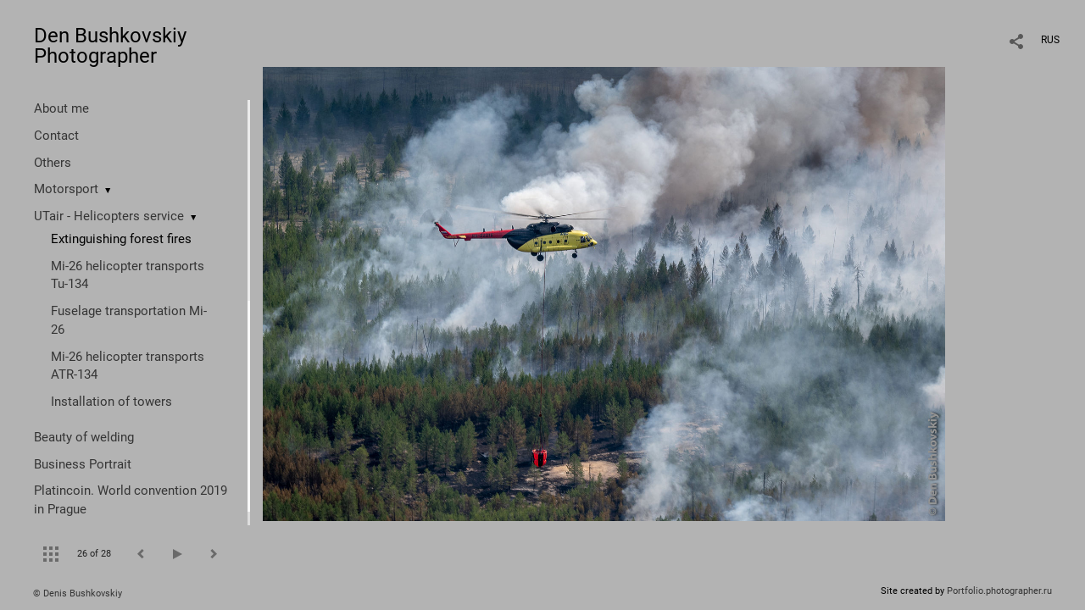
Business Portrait (82, 464)
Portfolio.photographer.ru (999, 590)
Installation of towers (111, 401)
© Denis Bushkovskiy (77, 593)
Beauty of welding (84, 437)
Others (52, 162)
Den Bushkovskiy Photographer (110, 46)
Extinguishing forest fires (121, 239)
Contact (56, 135)
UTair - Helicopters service (109, 216)
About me (61, 108)
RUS (1050, 40)
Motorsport (66, 189)
